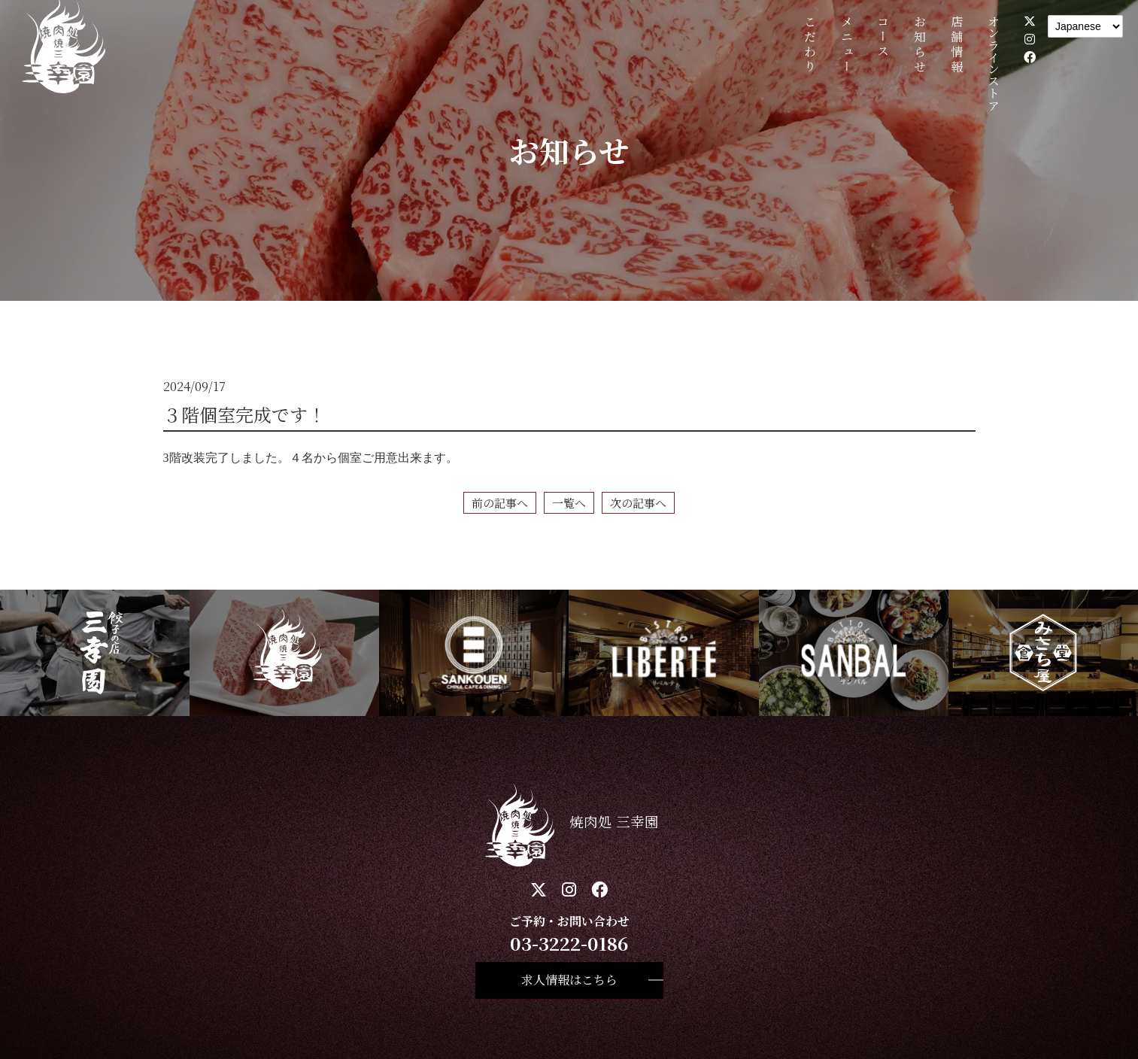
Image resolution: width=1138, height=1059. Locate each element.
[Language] (1085, 26)
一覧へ (569, 503)
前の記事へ (500, 503)
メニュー (846, 45)
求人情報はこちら (569, 979)
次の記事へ (638, 503)
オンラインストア (993, 63)
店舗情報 (956, 45)
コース (883, 37)
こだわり (809, 45)
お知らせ (920, 45)
